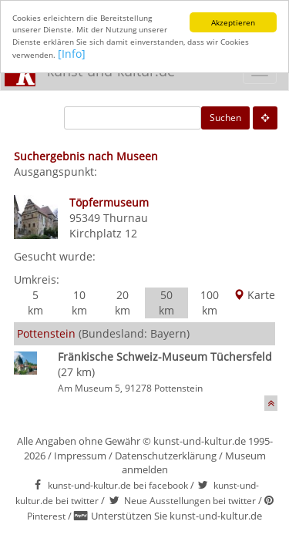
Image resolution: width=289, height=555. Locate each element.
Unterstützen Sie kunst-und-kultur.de (176, 516)
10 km (79, 303)
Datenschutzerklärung (166, 455)
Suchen (225, 117)
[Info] (72, 53)
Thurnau (125, 217)
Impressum (80, 455)
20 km (122, 303)
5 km (35, 303)
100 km (209, 303)
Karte (254, 295)
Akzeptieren (233, 22)
